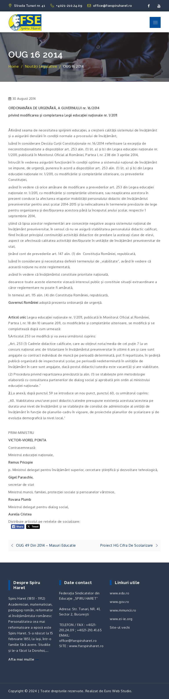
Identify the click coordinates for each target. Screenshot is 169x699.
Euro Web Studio (117, 691)
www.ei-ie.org (121, 619)
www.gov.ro (119, 602)
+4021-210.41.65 (89, 630)
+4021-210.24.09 (66, 5)
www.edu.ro (119, 593)
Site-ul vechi (120, 627)
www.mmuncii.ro (123, 610)
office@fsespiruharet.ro (109, 5)
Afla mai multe (23, 659)
